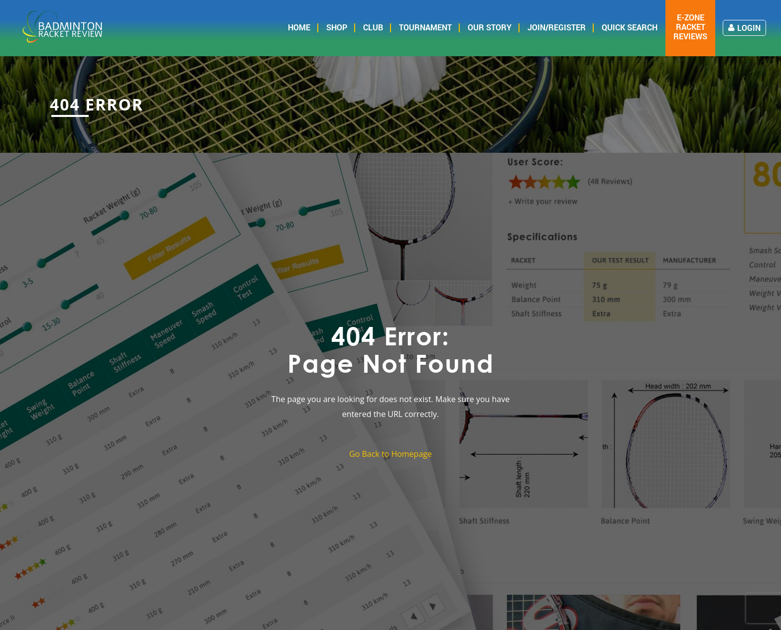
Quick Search (629, 27)
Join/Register (556, 27)
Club (373, 27)
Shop (336, 27)
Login (744, 27)
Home (299, 27)
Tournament (425, 27)
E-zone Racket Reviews (690, 26)
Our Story (490, 27)
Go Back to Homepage (390, 453)
